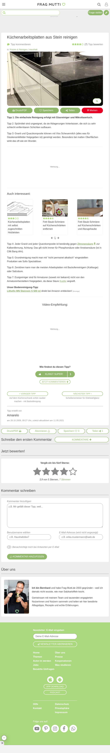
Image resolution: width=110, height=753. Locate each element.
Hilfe (35, 704)
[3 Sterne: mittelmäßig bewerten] (55, 471)
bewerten (87, 44)
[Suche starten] (4, 12)
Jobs (36, 665)
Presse (59, 656)
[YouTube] (37, 729)
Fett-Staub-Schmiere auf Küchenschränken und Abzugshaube (89, 225)
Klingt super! (55, 374)
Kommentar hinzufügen (55, 514)
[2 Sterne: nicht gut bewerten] (46, 471)
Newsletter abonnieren (55, 644)
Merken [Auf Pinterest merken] (92, 110)
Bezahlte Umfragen (43, 669)
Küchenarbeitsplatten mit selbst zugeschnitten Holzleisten (19, 227)
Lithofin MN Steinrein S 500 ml (24, 291)
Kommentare (82, 439)
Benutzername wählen (18, 532)
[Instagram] (55, 729)
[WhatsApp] (73, 729)
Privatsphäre (62, 708)
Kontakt (37, 708)
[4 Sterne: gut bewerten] (64, 471)
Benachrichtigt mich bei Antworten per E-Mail (35, 547)
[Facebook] (64, 729)
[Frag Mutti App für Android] (60, 680)
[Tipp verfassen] (106, 12)
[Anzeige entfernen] (2, 743)
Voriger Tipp (27, 394)
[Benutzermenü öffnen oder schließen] (106, 4)
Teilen (70, 110)
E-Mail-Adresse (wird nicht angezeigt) (78, 532)
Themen (37, 656)
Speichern (46, 110)
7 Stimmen (64, 479)
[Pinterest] (46, 729)
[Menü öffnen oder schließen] (3, 4)
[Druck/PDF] (14, 431)
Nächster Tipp (82, 394)
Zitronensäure (85, 244)
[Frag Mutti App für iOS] (50, 680)
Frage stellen (95, 12)
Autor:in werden (42, 661)
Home (36, 652)
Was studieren (63, 665)
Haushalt (33, 49)
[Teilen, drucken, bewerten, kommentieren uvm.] (4, 737)
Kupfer (63, 281)
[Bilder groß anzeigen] (97, 101)
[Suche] (99, 4)
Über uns (60, 652)
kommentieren (19, 44)
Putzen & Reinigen (18, 49)
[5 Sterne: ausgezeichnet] (73, 471)
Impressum (61, 712)
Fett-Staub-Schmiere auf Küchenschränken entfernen (54, 225)
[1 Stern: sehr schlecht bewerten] (37, 471)
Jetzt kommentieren (55, 382)
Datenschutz (62, 704)
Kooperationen (63, 661)
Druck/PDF (20, 110)
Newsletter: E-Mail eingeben (48, 630)
